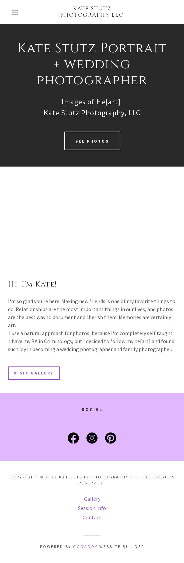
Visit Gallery (34, 372)
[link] (92, 12)
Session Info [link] (92, 508)
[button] (13, 12)
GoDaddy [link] (85, 546)
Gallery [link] (92, 498)
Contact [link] (92, 517)
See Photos (92, 141)
